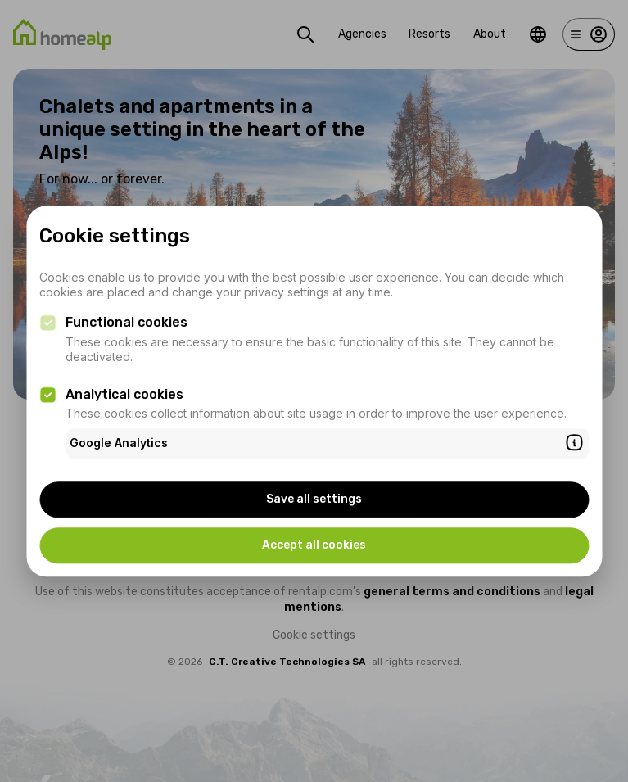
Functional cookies (126, 323)
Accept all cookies (314, 545)
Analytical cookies (124, 394)
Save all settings (314, 499)
